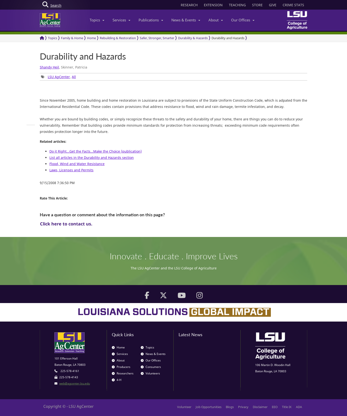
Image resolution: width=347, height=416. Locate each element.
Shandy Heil (49, 67)
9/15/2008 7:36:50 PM (57, 182)
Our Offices (242, 20)
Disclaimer (260, 407)
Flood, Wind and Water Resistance (77, 163)
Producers (121, 367)
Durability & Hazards (193, 38)
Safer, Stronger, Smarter (157, 38)
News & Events (185, 20)
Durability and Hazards (228, 38)
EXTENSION (213, 5)
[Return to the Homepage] (42, 38)
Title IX (287, 407)
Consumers (151, 367)
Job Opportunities (208, 407)
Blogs (230, 407)
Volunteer (184, 407)
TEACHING (237, 5)
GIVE (272, 5)
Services (121, 20)
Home (91, 38)
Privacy (243, 407)
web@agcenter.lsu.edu (74, 383)
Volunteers (150, 373)
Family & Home (72, 38)
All (74, 77)
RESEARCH (189, 5)
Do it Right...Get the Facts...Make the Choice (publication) (95, 151)
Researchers (122, 373)
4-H (116, 380)
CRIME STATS (293, 5)
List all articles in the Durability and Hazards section (91, 157)
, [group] (58, 77)
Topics (97, 20)
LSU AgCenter (59, 77)
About (215, 20)
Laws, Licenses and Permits (71, 170)
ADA (299, 407)
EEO (275, 407)
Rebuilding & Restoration (118, 38)
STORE (257, 5)
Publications (151, 20)
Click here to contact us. (66, 224)
